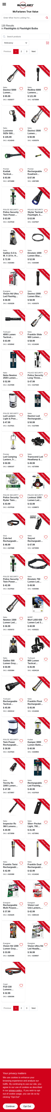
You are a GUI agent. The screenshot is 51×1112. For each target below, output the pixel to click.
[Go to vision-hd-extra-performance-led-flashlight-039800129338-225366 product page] (13, 941)
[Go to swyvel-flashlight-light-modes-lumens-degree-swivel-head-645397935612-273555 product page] (38, 534)
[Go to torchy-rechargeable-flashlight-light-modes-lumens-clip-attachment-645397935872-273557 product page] (13, 778)
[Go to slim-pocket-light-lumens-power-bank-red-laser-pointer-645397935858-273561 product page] (38, 819)
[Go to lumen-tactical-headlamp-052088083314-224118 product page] (38, 656)
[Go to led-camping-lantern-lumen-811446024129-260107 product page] (13, 452)
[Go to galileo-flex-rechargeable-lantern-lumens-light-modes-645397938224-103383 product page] (13, 248)
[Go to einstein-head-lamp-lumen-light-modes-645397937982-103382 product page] (38, 574)
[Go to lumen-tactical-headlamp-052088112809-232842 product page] (13, 330)
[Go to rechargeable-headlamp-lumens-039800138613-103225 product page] (13, 901)
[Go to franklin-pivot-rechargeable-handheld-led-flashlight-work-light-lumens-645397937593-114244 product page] (38, 697)
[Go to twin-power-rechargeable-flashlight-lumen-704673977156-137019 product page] (13, 207)
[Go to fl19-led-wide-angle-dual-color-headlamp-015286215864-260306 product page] (13, 982)
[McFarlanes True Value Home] (25, 5)
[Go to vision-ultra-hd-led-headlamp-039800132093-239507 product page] (38, 941)
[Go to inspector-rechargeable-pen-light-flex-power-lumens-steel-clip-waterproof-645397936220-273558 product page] (13, 819)
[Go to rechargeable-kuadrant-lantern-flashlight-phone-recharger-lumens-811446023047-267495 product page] (38, 167)
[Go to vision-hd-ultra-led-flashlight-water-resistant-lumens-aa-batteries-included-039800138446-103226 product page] (13, 289)
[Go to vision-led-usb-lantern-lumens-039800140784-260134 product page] (38, 901)
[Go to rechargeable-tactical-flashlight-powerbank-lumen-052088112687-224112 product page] (13, 697)
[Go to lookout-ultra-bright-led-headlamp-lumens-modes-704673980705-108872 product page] (38, 493)
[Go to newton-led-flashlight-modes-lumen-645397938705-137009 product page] (13, 371)
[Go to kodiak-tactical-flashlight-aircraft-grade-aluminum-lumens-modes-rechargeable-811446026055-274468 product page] (13, 167)
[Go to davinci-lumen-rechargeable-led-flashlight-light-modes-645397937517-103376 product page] (38, 126)
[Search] (47, 17)
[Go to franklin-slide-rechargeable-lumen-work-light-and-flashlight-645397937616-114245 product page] (38, 330)
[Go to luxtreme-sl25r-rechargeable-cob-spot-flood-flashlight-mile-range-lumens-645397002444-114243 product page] (13, 126)
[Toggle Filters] (47, 42)
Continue (10, 1106)
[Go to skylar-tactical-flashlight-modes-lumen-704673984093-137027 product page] (38, 207)
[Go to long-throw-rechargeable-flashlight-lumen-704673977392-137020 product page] (38, 371)
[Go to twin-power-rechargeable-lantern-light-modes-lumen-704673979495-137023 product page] (13, 737)
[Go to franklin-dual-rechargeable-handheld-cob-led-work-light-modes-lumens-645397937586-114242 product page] (38, 860)
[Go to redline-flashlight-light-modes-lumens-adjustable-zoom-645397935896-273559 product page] (38, 85)
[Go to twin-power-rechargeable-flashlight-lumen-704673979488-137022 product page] (13, 574)
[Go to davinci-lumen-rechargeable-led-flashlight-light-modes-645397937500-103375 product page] (38, 289)
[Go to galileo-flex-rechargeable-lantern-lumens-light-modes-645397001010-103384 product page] (13, 656)
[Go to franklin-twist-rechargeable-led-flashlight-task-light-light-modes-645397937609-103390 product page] (13, 860)
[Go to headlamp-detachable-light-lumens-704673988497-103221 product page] (38, 615)
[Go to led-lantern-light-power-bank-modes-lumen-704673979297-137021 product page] (13, 411)
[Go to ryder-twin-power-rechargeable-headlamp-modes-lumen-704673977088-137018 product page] (13, 493)
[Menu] (4, 4)
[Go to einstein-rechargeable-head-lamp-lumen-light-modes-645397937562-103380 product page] (38, 248)
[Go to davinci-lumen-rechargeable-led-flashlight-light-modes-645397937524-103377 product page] (13, 85)
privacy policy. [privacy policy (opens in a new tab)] (15, 1090)
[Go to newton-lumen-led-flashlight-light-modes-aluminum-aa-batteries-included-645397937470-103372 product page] (13, 615)
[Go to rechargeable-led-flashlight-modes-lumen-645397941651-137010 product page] (38, 778)
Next (33, 51)
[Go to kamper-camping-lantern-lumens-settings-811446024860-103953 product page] (38, 737)
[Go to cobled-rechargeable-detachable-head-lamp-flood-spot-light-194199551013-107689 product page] (13, 534)
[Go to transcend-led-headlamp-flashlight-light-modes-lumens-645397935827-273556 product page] (38, 452)
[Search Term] (25, 17)
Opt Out (27, 1106)
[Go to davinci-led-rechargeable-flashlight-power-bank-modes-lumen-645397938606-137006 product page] (38, 411)
